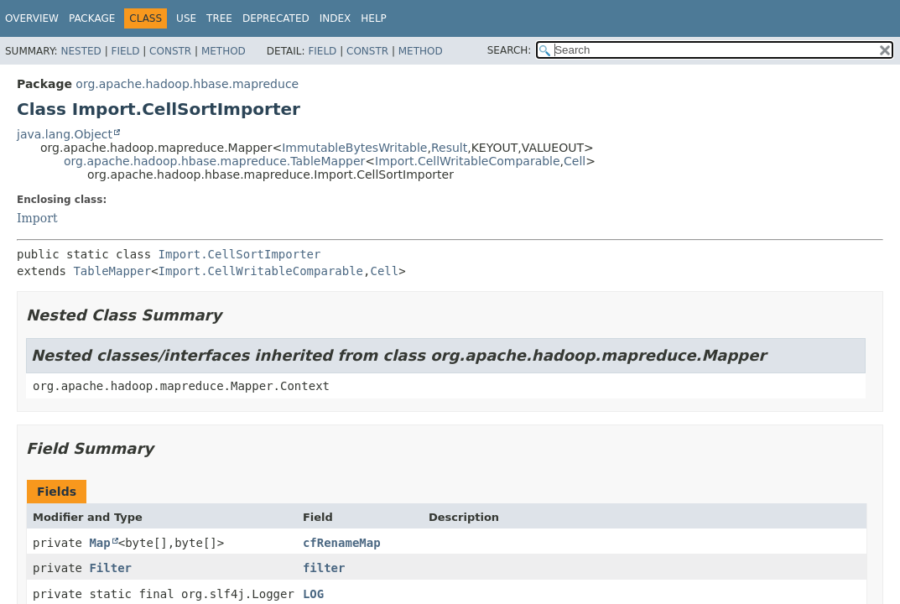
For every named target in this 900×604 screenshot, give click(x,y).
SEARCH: (509, 50)
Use (186, 18)
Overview (32, 18)
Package (92, 18)
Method (223, 51)
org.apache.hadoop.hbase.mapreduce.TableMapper (214, 161)
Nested (80, 51)
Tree (219, 18)
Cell (574, 161)
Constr (170, 51)
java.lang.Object (64, 134)
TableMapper (112, 271)
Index (335, 18)
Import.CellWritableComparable (467, 161)
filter (324, 568)
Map (99, 542)
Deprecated (276, 18)
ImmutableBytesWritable (354, 147)
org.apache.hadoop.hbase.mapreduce (187, 84)
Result (449, 147)
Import (37, 218)
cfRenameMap (342, 542)
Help (374, 18)
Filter (110, 568)
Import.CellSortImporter (240, 254)
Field (125, 51)
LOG (313, 594)
